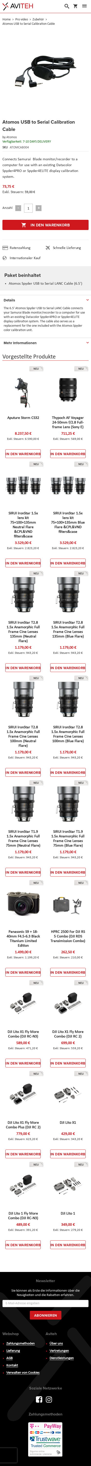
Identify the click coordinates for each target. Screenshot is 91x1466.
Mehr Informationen (20, 343)
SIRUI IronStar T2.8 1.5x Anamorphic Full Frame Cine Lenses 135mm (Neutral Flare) (23, 632)
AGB (9, 1358)
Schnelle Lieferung (67, 248)
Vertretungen (59, 1351)
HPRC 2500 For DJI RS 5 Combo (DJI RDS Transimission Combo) (67, 936)
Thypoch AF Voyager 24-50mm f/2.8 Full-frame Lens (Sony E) (68, 422)
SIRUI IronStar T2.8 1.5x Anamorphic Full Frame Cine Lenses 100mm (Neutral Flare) (23, 736)
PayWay (45, 1439)
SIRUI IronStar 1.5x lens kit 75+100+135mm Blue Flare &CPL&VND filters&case (68, 522)
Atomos (11, 137)
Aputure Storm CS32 (23, 418)
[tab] (45, 299)
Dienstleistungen (62, 1358)
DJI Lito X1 (68, 1123)
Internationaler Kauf (25, 258)
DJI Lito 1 (68, 1214)
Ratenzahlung (20, 248)
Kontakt (12, 1365)
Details (9, 300)
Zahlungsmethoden (20, 1344)
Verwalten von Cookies (23, 1373)
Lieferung (13, 1351)
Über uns (56, 1344)
